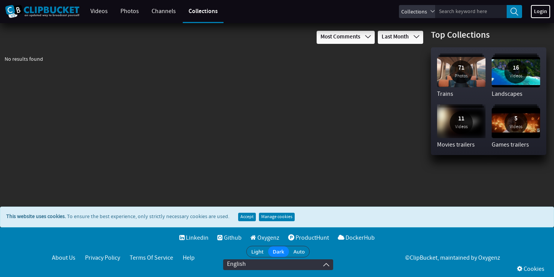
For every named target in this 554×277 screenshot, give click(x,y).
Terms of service (151, 258)
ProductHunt (308, 238)
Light (257, 251)
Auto (299, 251)
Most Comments (345, 37)
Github (229, 238)
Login (540, 11)
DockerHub (356, 238)
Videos (99, 11)
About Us (63, 258)
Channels (164, 11)
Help (189, 258)
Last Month (400, 37)
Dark (278, 251)
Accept (247, 217)
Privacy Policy (102, 258)
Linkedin (194, 238)
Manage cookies (276, 217)
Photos (129, 11)
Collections (203, 11)
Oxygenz (264, 238)
